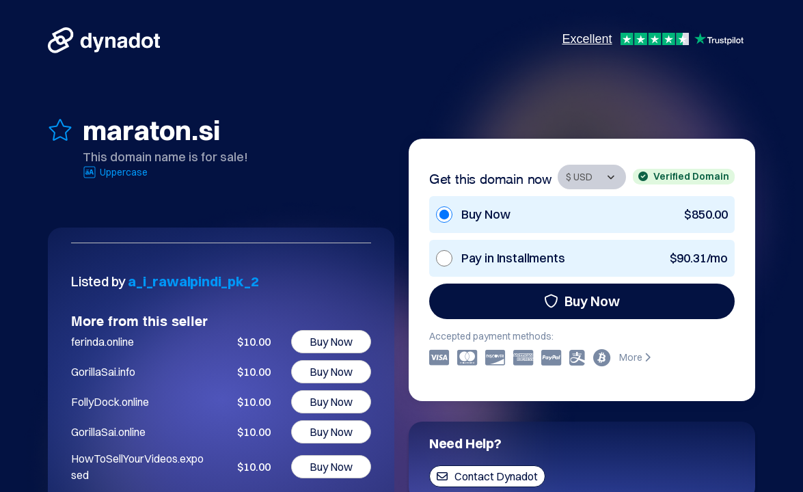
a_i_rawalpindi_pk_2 (193, 281)
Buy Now (582, 301)
